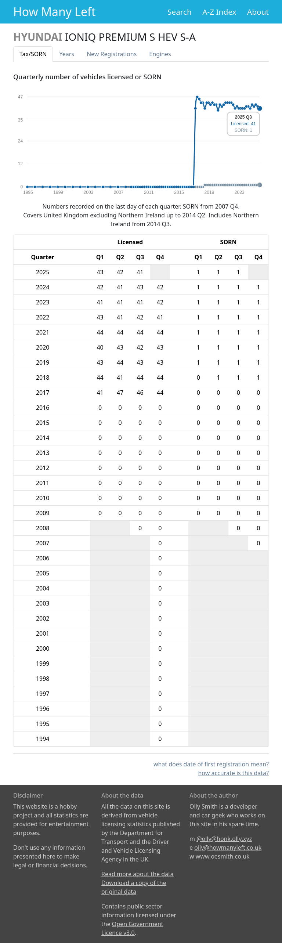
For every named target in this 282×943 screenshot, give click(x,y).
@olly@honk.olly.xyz (224, 839)
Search (179, 12)
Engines (160, 54)
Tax (33, 54)
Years (66, 54)
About (258, 12)
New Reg (112, 54)
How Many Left (54, 11)
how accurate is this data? (233, 773)
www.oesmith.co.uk (223, 856)
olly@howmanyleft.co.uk (227, 847)
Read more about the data (137, 874)
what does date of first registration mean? (211, 764)
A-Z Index (219, 12)
